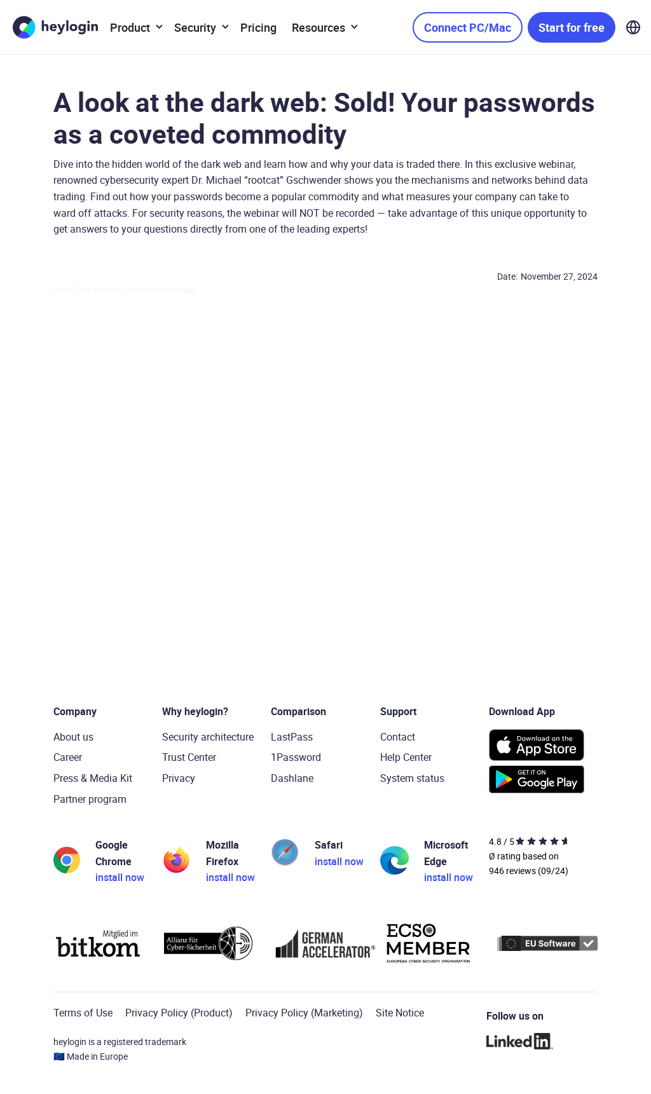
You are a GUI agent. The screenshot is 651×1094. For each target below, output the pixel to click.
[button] (134, 27)
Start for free (571, 27)
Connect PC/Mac (467, 27)
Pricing (258, 27)
